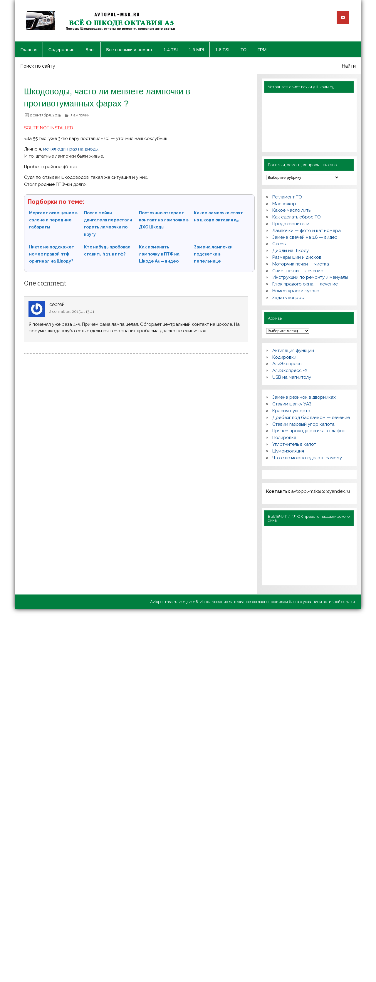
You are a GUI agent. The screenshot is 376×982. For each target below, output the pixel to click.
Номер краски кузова (295, 290)
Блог (90, 49)
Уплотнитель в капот (294, 444)
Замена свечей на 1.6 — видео (305, 237)
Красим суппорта (291, 410)
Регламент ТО (287, 197)
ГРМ (262, 49)
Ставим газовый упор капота (303, 424)
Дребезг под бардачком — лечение (311, 417)
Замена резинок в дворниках (304, 397)
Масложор (284, 203)
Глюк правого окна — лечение (305, 284)
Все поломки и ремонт (129, 49)
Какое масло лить (291, 210)
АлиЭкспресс (287, 363)
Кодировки (284, 357)
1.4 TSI (171, 49)
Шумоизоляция (288, 451)
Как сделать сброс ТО (296, 217)
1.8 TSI (222, 49)
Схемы (279, 243)
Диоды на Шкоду (290, 250)
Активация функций (293, 350)
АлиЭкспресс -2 (289, 370)
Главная (28, 49)
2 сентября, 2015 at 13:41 (71, 311)
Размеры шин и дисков (296, 257)
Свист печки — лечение (297, 270)
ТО (243, 49)
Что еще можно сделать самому (307, 457)
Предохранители (290, 223)
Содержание (61, 49)
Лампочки (80, 115)
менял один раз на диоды (70, 149)
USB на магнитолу (291, 377)
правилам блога (284, 601)
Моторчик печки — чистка (300, 264)
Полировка (284, 437)
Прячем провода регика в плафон (308, 430)
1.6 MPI (196, 49)
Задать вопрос (288, 297)
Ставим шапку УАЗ (291, 404)
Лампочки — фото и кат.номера (306, 230)
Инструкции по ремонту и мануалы (310, 277)
